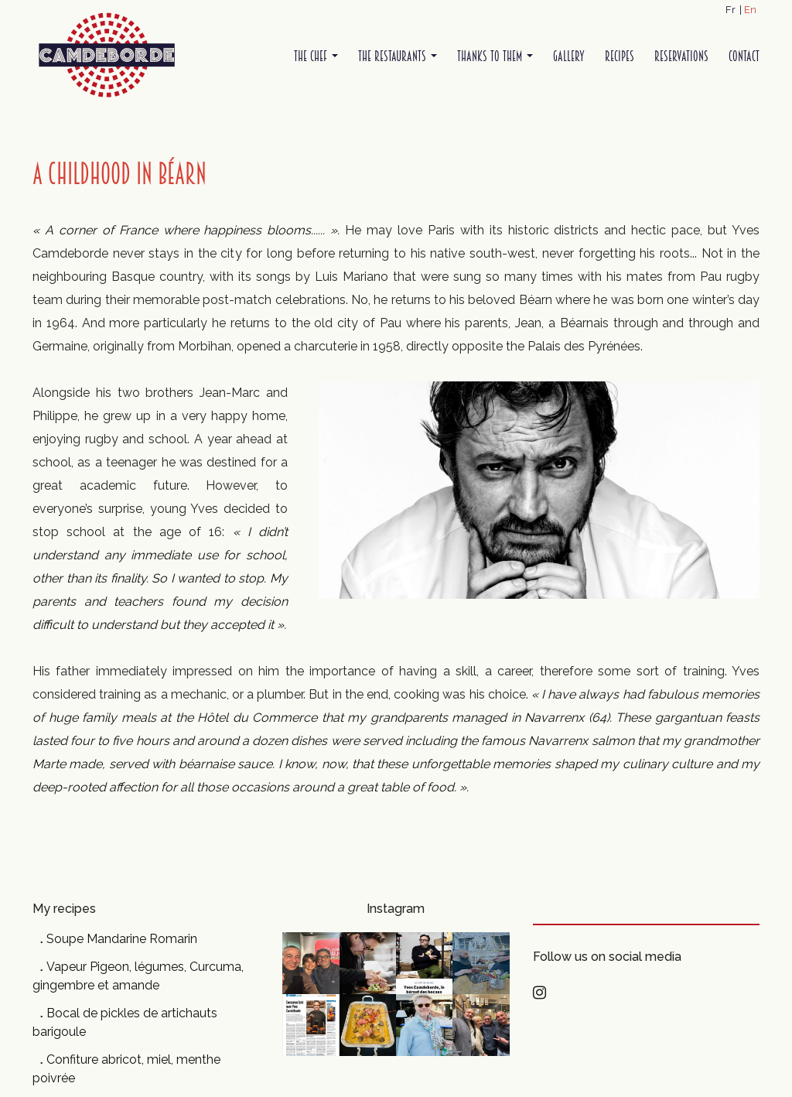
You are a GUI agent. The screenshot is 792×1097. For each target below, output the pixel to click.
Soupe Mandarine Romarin (121, 938)
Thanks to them (495, 56)
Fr (730, 9)
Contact (744, 56)
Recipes (619, 56)
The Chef (316, 56)
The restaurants (397, 56)
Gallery (569, 56)
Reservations (681, 56)
